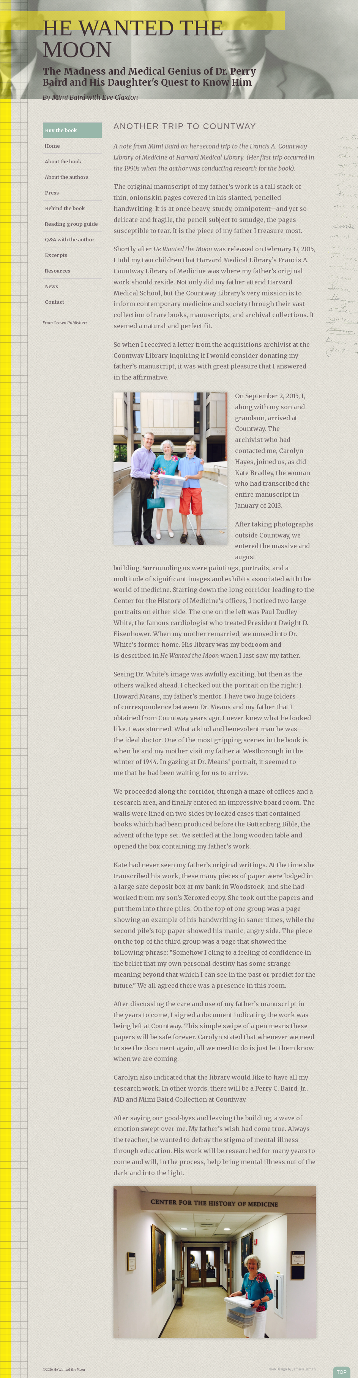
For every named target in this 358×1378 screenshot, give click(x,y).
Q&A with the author (70, 239)
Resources (57, 271)
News (51, 286)
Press (52, 193)
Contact (54, 302)
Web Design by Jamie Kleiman (292, 1369)
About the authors (66, 177)
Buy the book (61, 130)
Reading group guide (71, 224)
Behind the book (65, 208)
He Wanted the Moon (133, 38)
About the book (63, 161)
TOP (342, 1372)
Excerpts (56, 255)
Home (52, 146)
